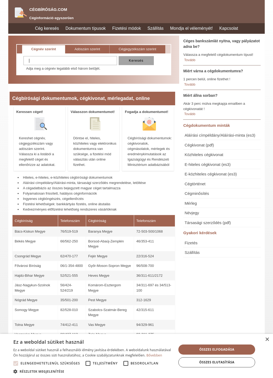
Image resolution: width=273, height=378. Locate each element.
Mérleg (190, 203)
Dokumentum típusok (85, 28)
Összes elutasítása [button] (216, 362)
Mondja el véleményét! (191, 28)
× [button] (267, 340)
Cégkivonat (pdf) (199, 145)
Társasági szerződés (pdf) (207, 222)
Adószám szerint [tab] (87, 49)
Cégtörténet (194, 184)
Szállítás (155, 28)
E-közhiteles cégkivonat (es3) (210, 174)
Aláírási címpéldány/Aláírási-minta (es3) (219, 135)
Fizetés (190, 243)
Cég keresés (47, 28)
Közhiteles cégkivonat (203, 154)
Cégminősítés (196, 193)
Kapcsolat (228, 28)
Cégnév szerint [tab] (43, 49)
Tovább (189, 60)
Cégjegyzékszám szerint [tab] (137, 49)
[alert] (136, 356)
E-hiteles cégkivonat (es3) (207, 164)
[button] (15, 363)
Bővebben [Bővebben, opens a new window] (154, 355)
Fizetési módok (126, 28)
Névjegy (191, 213)
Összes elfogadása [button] (216, 349)
